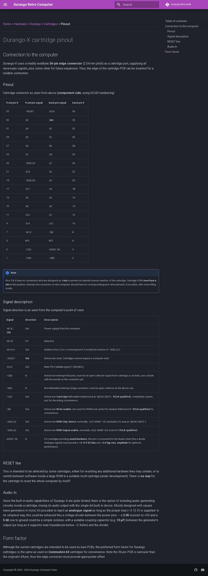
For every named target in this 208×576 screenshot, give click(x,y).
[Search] (137, 4)
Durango (35, 24)
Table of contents (176, 21)
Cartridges (51, 24)
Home (7, 24)
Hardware (20, 24)
